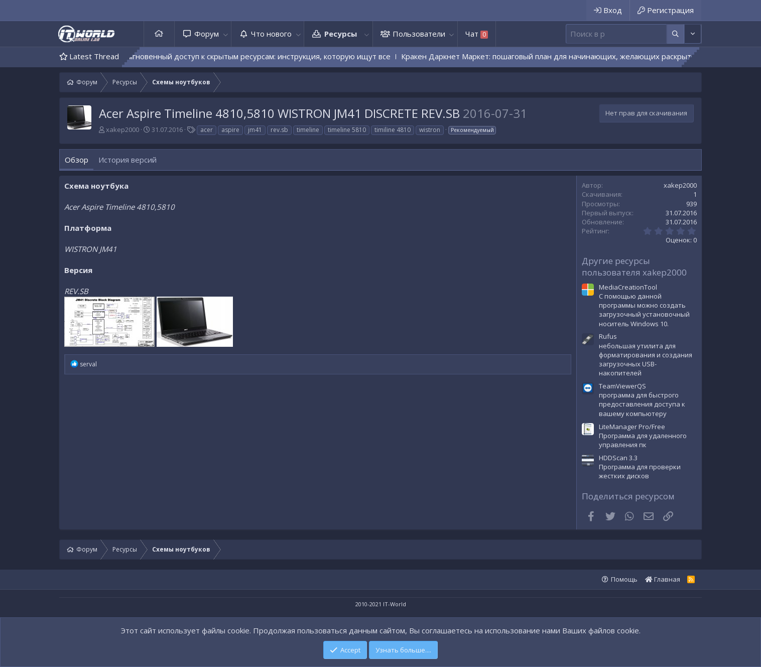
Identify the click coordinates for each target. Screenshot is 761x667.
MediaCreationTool (628, 287)
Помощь (624, 579)
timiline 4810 (392, 129)
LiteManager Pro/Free (632, 426)
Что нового (271, 34)
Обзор (76, 160)
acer (206, 129)
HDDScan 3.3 (618, 457)
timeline (308, 129)
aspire (230, 129)
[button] (225, 34)
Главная (159, 34)
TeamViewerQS (622, 385)
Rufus (608, 336)
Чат (476, 34)
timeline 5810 (347, 129)
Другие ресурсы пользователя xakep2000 (634, 267)
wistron (429, 129)
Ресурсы (340, 34)
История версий (127, 160)
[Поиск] (616, 34)
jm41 (255, 129)
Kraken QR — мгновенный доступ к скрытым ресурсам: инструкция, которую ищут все (246, 56)
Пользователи (419, 34)
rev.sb (279, 129)
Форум (206, 34)
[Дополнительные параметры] (675, 34)
